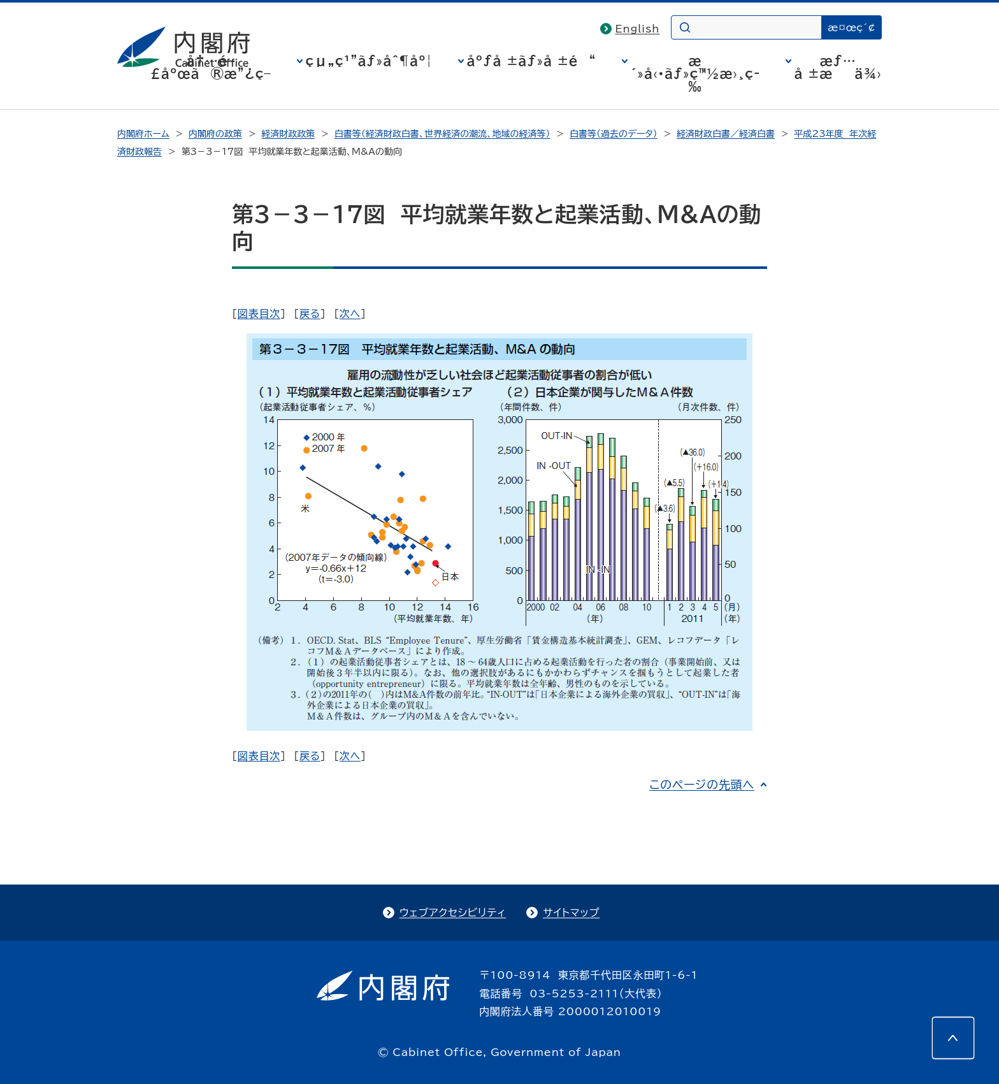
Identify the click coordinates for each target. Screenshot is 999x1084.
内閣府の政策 (215, 133)
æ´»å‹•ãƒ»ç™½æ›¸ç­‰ (695, 73)
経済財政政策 (288, 133)
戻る (309, 313)
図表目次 (259, 313)
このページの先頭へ (701, 784)
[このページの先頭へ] (953, 1038)
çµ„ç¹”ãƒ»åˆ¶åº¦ (369, 60)
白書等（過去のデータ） (614, 133)
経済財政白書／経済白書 (726, 133)
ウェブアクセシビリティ (452, 912)
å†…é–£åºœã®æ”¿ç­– (210, 67)
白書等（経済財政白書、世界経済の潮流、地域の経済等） (442, 133)
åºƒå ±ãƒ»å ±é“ (531, 60)
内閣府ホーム (143, 133)
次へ (350, 313)
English (637, 29)
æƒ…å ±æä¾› (838, 67)
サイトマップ (571, 912)
